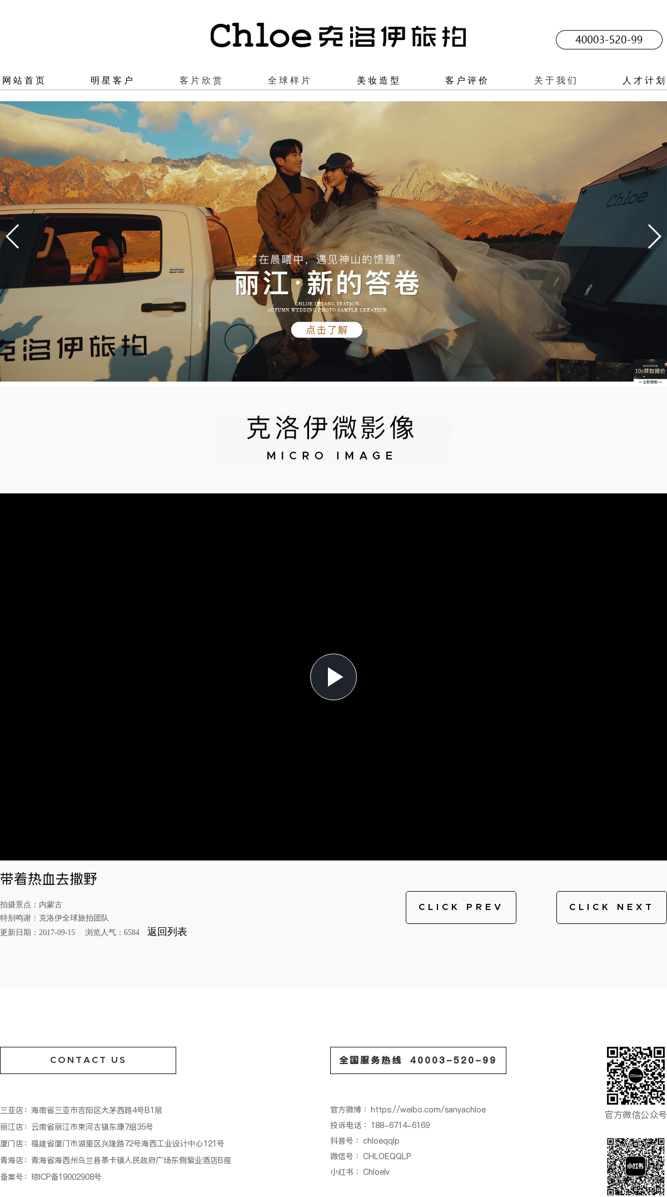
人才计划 (645, 80)
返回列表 (167, 931)
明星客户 (113, 80)
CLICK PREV (461, 907)
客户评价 (467, 80)
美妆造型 (379, 80)
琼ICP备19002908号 (66, 1177)
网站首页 (24, 80)
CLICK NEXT (612, 907)
